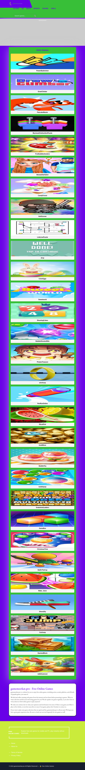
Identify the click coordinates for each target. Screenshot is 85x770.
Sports (36, 8)
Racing (45, 8)
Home (13, 743)
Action (16, 8)
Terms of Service (16, 752)
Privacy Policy (16, 755)
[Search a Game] (35, 16)
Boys (28, 8)
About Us (14, 746)
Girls (53, 8)
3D (23, 8)
